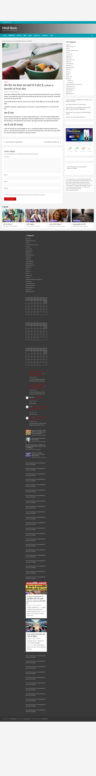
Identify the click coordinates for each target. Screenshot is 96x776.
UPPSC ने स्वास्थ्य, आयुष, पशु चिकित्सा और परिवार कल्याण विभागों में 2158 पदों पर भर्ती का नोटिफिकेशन (35, 446)
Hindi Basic (9, 28)
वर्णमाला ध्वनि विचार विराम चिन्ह (36, 375)
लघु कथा (5, 207)
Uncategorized (69, 88)
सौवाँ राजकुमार (30, 224)
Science (68, 76)
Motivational (69, 67)
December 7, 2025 (36, 457)
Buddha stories (69, 46)
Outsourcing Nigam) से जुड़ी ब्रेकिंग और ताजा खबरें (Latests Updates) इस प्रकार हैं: (39, 432)
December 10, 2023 (8, 91)
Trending (69, 82)
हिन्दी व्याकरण (12, 35)
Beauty (67, 44)
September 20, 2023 (54, 226)
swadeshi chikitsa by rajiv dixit (73, 84)
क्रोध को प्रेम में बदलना (55, 224)
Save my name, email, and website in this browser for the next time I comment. (25, 194)
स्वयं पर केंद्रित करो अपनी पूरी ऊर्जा (51, 142)
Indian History (69, 60)
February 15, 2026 (36, 441)
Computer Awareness (71, 50)
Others (44, 35)
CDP (67, 48)
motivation (68, 65)
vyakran (68, 92)
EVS (67, 52)
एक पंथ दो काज (7, 224)
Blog (4, 35)
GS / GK (68, 54)
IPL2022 (69, 80)
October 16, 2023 (31, 226)
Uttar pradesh (69, 90)
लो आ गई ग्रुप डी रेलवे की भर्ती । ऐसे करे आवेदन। (76, 104)
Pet (67, 75)
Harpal (30, 417)
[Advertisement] (45, 10)
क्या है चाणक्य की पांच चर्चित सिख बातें (14, 142)
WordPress (44, 719)
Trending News (69, 86)
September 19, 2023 (77, 226)
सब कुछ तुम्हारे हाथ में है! (79, 224)
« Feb (27, 317)
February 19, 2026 (36, 435)
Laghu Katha (69, 63)
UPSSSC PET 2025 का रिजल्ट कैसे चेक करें (75, 117)
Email (6, 181)
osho (67, 71)
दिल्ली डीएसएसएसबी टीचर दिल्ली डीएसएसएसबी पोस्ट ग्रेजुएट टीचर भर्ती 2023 (37, 408)
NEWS (30, 35)
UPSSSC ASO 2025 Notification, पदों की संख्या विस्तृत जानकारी (38, 454)
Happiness (68, 56)
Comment (7, 156)
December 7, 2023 (7, 226)
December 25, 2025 (30, 449)
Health (36, 35)
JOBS (51, 35)
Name (6, 175)
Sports (19, 35)
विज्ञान (25, 35)
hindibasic (16, 91)
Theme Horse (26, 719)
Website (6, 188)
